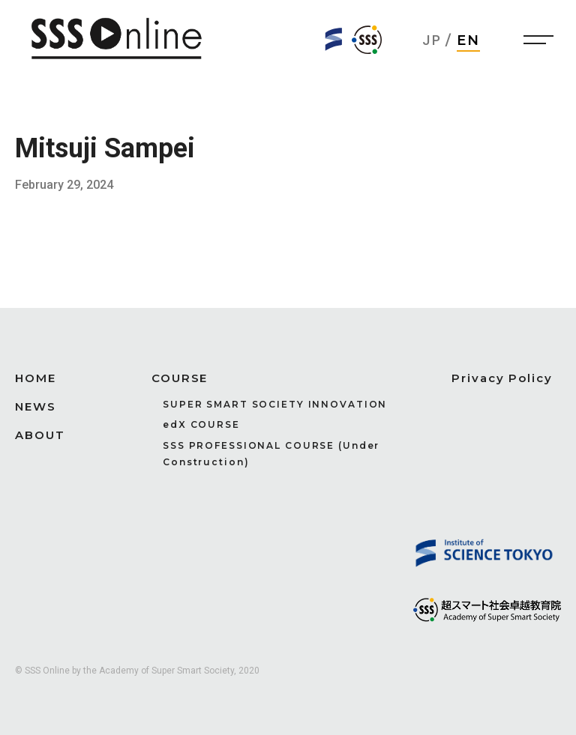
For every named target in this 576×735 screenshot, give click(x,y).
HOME (35, 378)
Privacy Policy (502, 378)
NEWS (35, 406)
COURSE (180, 378)
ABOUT (39, 435)
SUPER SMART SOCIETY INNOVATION (275, 404)
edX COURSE (201, 424)
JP (432, 40)
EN (469, 40)
